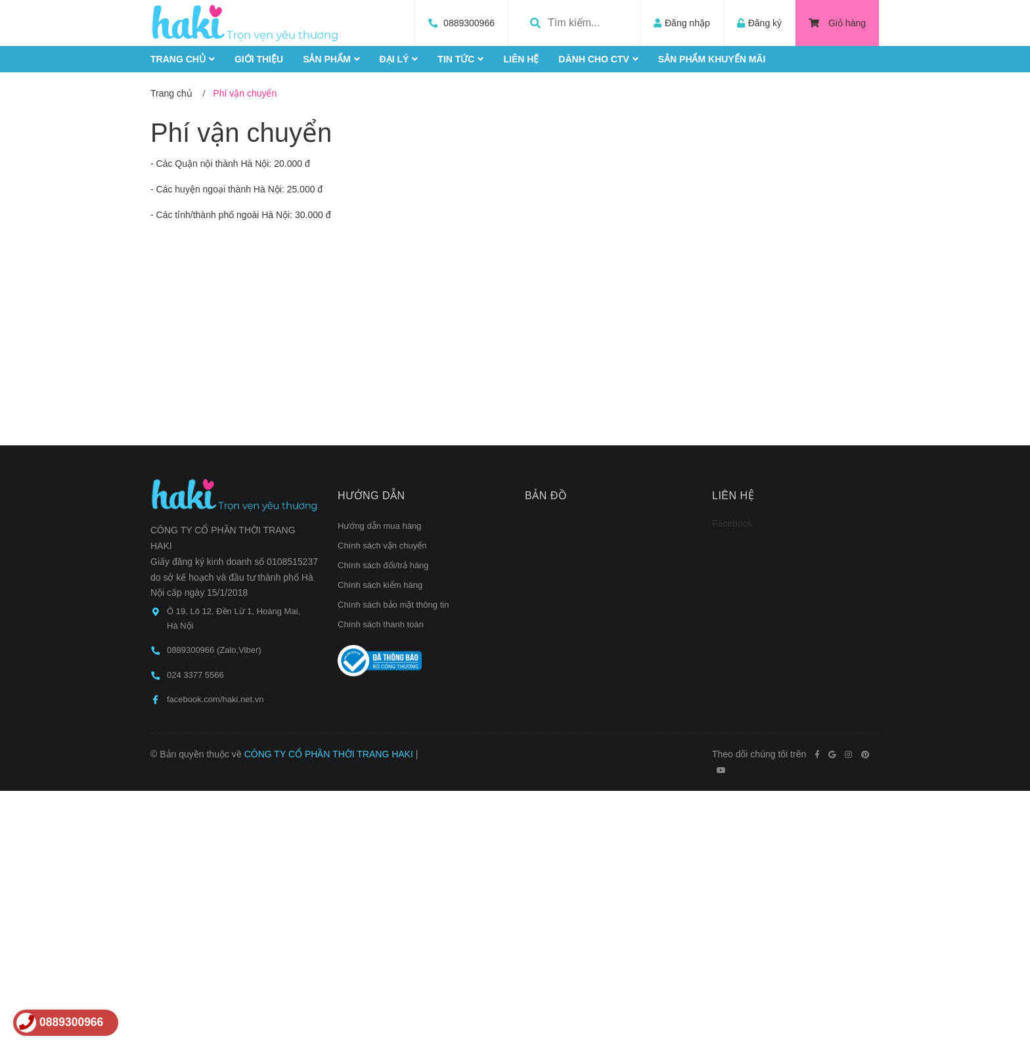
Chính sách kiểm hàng (380, 585)
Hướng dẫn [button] (371, 495)
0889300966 (469, 23)
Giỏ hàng (837, 23)
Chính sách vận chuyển (382, 545)
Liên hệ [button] (733, 495)
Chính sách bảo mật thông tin (393, 605)
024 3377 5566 (195, 675)
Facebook (732, 523)
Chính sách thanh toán (381, 624)
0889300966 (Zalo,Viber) (214, 650)
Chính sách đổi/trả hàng (383, 565)
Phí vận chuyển (241, 132)
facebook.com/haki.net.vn (215, 699)
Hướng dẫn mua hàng (379, 526)
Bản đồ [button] (546, 495)
